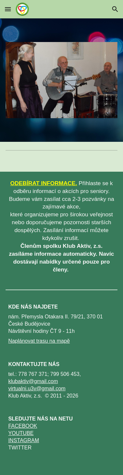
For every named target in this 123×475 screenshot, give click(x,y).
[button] (8, 9)
